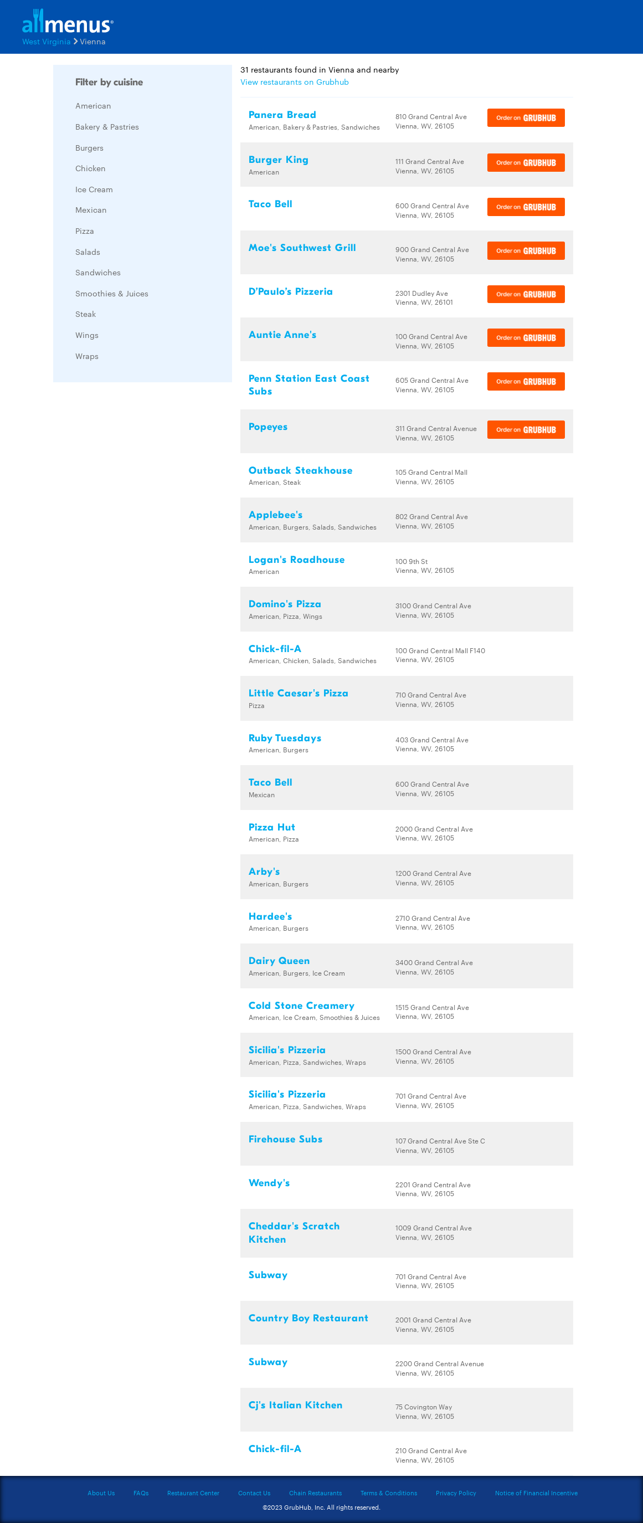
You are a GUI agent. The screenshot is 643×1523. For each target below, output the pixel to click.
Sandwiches (98, 272)
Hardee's (270, 916)
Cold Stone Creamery (302, 1006)
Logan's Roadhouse (297, 560)
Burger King (279, 160)
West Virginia (46, 41)
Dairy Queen (279, 961)
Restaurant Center (193, 1492)
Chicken (90, 167)
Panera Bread (283, 115)
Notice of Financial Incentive (536, 1492)
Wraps (87, 355)
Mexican (91, 209)
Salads (87, 251)
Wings (87, 334)
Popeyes (268, 427)
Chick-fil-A (275, 649)
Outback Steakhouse (301, 470)
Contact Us (254, 1492)
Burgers (89, 147)
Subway (268, 1275)
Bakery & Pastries (107, 126)
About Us (101, 1492)
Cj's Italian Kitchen (296, 1405)
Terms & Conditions (389, 1492)
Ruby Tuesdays (285, 738)
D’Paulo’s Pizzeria (291, 292)
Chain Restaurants (315, 1492)
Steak (85, 313)
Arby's (264, 872)
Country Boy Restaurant (309, 1318)
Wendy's (269, 1183)
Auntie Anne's (283, 335)
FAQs (140, 1492)
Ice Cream (94, 188)
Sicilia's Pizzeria (287, 1050)
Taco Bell (270, 204)
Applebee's (276, 515)
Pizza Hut (272, 827)
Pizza (84, 230)
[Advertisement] (136, 557)
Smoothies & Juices (111, 293)
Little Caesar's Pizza (299, 693)
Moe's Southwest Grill (302, 248)
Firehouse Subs (286, 1139)
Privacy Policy (456, 1492)
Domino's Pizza (285, 604)
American (93, 105)
